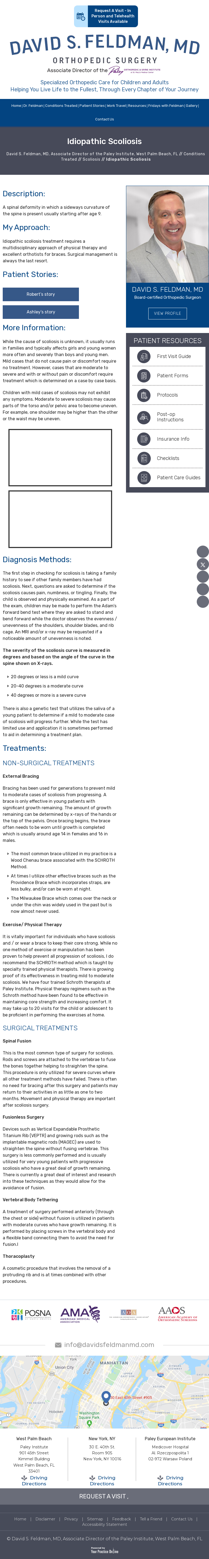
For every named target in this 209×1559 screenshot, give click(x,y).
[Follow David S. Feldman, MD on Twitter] (203, 564)
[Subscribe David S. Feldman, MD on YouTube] (203, 577)
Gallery (192, 106)
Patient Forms (172, 376)
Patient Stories (92, 106)
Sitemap (95, 1519)
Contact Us (104, 119)
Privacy (71, 1519)
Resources (137, 106)
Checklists (168, 458)
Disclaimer (45, 1519)
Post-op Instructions (170, 417)
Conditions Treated (61, 106)
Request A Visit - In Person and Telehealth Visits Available (112, 16)
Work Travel (116, 106)
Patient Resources (168, 341)
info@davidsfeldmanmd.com (109, 1345)
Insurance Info (173, 439)
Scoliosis (91, 159)
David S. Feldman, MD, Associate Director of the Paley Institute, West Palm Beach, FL (92, 154)
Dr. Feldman (33, 106)
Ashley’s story (41, 312)
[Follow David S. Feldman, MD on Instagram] (203, 602)
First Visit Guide (174, 356)
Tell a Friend (151, 1519)
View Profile (167, 313)
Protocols (167, 395)
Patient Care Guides (179, 478)
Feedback (121, 1519)
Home (16, 106)
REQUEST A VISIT (102, 1496)
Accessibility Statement (104, 1524)
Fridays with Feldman (166, 106)
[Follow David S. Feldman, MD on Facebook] (203, 552)
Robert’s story (41, 294)
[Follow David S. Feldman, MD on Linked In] (203, 589)
